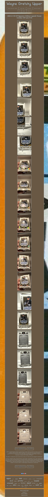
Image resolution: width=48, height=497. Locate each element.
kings (30, 485)
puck (29, 481)
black (37, 483)
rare (22, 485)
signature (10, 485)
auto (20, 478)
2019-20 (32, 481)
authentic (25, 481)
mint (15, 481)
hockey (23, 483)
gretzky (20, 481)
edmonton (25, 478)
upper (8, 478)
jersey (33, 483)
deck (11, 481)
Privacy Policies (24, 493)
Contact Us (24, 492)
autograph (10, 483)
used (19, 483)
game (40, 483)
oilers (14, 485)
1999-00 (26, 485)
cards (7, 485)
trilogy (19, 485)
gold (22, 486)
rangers (15, 483)
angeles (16, 478)
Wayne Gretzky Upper (24, 490)
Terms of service (24, 495)
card (37, 485)
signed (29, 483)
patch (13, 478)
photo (41, 485)
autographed (39, 478)
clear (33, 485)
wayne (36, 481)
